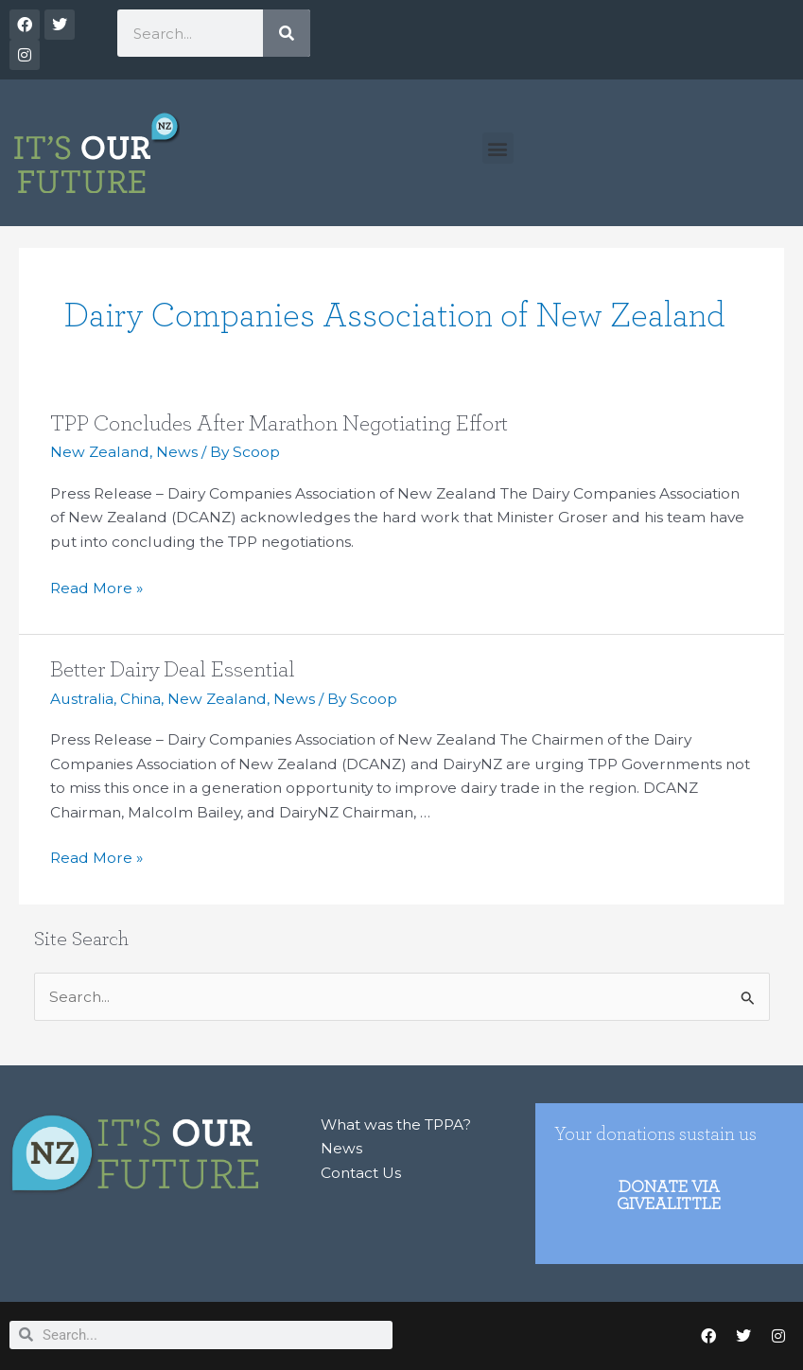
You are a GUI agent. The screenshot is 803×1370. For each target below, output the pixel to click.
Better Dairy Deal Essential (172, 670)
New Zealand (99, 452)
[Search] (286, 33)
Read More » (96, 586)
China (140, 699)
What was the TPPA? (396, 1124)
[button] (498, 148)
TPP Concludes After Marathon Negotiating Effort (279, 424)
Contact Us (361, 1173)
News (177, 452)
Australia (81, 699)
